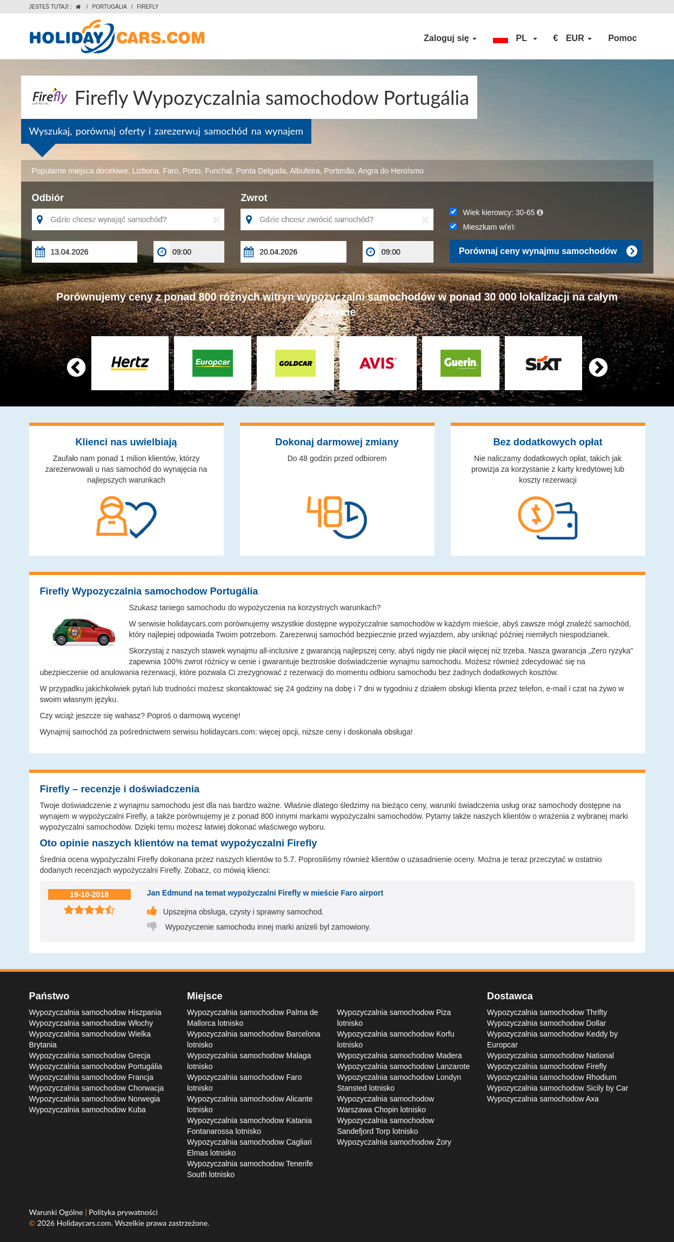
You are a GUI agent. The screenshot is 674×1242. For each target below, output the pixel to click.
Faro (170, 170)
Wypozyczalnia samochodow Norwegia (95, 1098)
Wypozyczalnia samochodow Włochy (91, 1023)
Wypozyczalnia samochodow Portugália (96, 1066)
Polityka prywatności (123, 1212)
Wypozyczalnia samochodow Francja (91, 1077)
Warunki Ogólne (57, 1212)
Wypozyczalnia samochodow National (550, 1055)
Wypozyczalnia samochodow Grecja (90, 1055)
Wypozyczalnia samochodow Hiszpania (95, 1012)
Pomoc (622, 38)
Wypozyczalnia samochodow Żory (394, 1142)
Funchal (218, 170)
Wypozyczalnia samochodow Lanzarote (403, 1066)
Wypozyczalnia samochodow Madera (399, 1055)
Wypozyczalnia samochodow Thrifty (547, 1012)
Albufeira (304, 170)
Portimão (339, 170)
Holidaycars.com (84, 1222)
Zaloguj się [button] (450, 38)
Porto (192, 170)
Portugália (109, 7)
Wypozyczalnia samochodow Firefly (547, 1066)
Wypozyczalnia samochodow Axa (543, 1098)
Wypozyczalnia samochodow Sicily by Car (557, 1088)
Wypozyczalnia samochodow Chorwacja (96, 1088)
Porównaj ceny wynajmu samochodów (548, 251)
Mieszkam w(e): (483, 227)
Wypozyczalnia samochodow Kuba (87, 1109)
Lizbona (145, 170)
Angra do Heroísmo (391, 170)
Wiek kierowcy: (496, 212)
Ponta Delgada (261, 170)
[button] (515, 38)
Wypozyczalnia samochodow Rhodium (552, 1077)
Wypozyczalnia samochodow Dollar (546, 1023)
